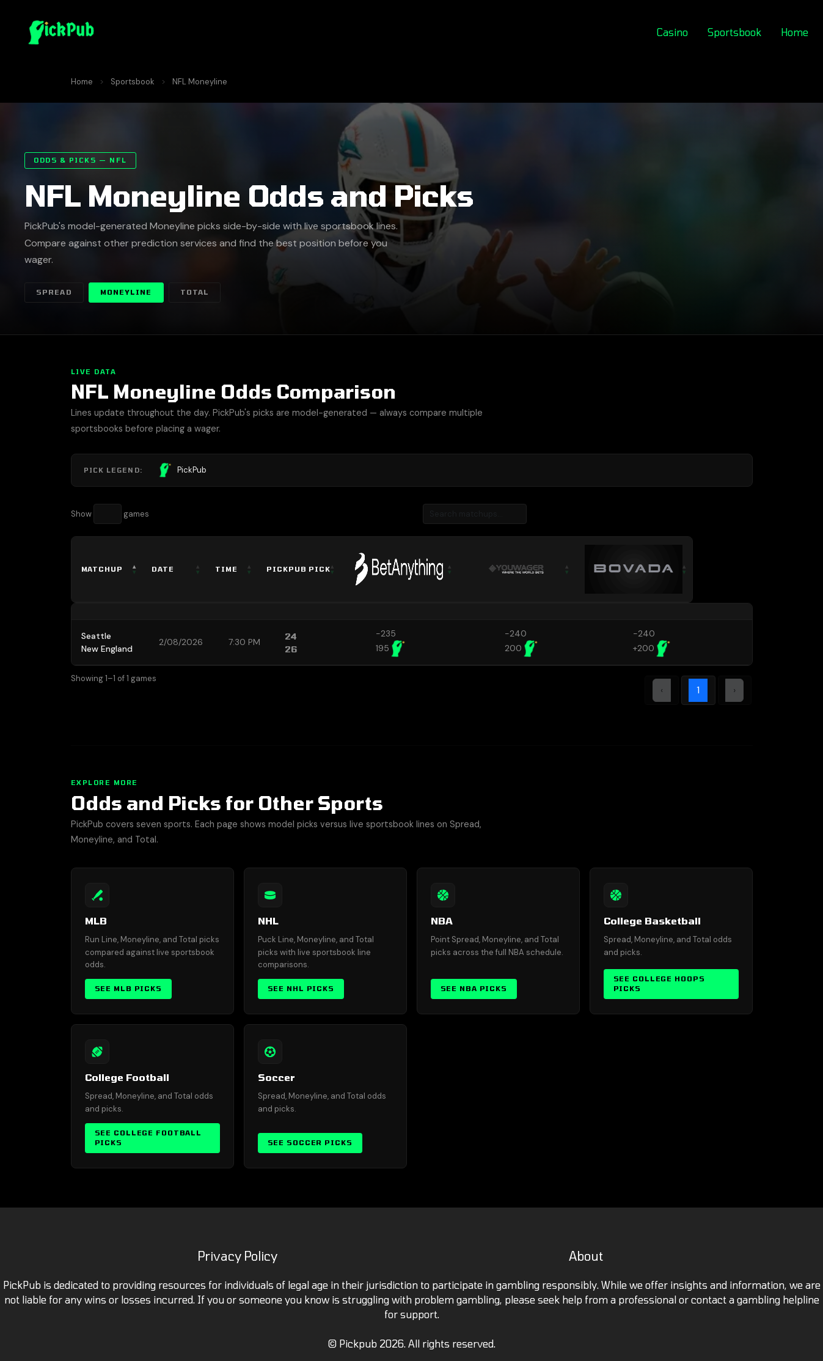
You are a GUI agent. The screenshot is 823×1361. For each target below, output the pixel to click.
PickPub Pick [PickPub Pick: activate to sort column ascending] (317, 569)
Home (794, 32)
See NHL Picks (301, 988)
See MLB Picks (128, 988)
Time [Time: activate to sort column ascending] (240, 569)
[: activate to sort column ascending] (431, 569)
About (586, 1256)
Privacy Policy (237, 1256)
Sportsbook (734, 32)
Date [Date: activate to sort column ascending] (170, 569)
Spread (54, 292)
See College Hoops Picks (659, 984)
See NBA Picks (474, 988)
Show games (110, 514)
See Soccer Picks (310, 1142)
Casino (672, 32)
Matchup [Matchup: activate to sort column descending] (102, 569)
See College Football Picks (148, 1138)
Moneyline (126, 292)
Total (195, 292)
